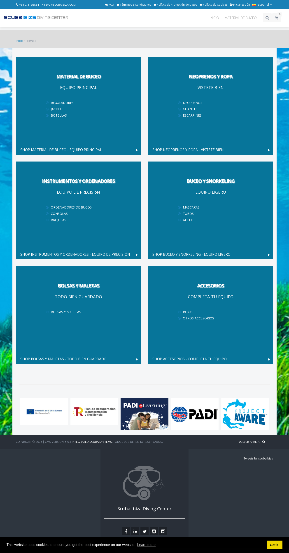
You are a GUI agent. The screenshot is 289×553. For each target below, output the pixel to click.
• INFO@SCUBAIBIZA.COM (59, 5)
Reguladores (62, 103)
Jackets (57, 109)
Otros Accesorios (198, 318)
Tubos (188, 213)
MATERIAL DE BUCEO (242, 17)
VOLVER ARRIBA (251, 442)
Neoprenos (192, 103)
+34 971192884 (29, 5)
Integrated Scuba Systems (92, 442)
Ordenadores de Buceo (71, 207)
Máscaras (191, 207)
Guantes (190, 109)
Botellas (59, 115)
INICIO (214, 17)
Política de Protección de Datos (176, 5)
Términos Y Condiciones (134, 5)
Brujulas (58, 220)
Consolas (59, 213)
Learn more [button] (146, 545)
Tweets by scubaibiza (258, 458)
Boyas (188, 312)
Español (262, 4)
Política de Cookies (213, 5)
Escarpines (192, 115)
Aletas (188, 220)
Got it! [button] (274, 545)
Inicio (19, 41)
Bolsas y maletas (66, 312)
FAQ (110, 5)
